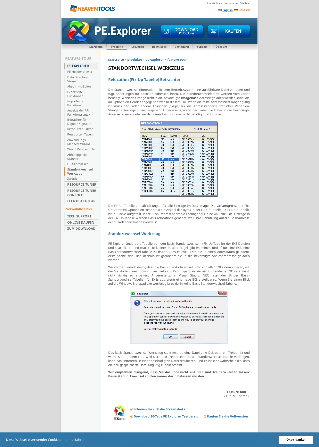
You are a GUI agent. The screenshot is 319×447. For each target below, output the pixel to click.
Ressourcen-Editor (80, 129)
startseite (116, 59)
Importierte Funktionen (75, 103)
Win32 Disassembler (81, 149)
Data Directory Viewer (77, 79)
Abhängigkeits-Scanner (77, 156)
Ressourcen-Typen (80, 134)
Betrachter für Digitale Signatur (79, 121)
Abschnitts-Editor (79, 86)
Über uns (221, 47)
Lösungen (137, 47)
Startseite (96, 47)
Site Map (245, 3)
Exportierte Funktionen (75, 94)
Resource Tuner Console (81, 192)
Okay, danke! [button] (295, 439)
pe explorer (155, 59)
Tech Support (79, 216)
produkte (134, 59)
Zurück (72, 178)
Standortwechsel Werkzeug (80, 171)
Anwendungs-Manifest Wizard (78, 142)
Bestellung (182, 47)
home (243, 396)
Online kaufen (80, 222)
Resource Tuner (81, 184)
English (227, 10)
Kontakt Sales (214, 3)
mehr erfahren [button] (74, 439)
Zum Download (81, 228)
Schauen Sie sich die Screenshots (159, 409)
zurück (231, 396)
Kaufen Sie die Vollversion (227, 416)
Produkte (117, 47)
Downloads (159, 47)
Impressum (231, 3)
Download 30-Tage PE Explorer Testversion (167, 416)
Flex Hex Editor (81, 201)
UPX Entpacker (77, 164)
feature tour (177, 59)
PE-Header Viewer (79, 71)
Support (202, 47)
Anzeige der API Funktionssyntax (78, 112)
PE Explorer (78, 66)
